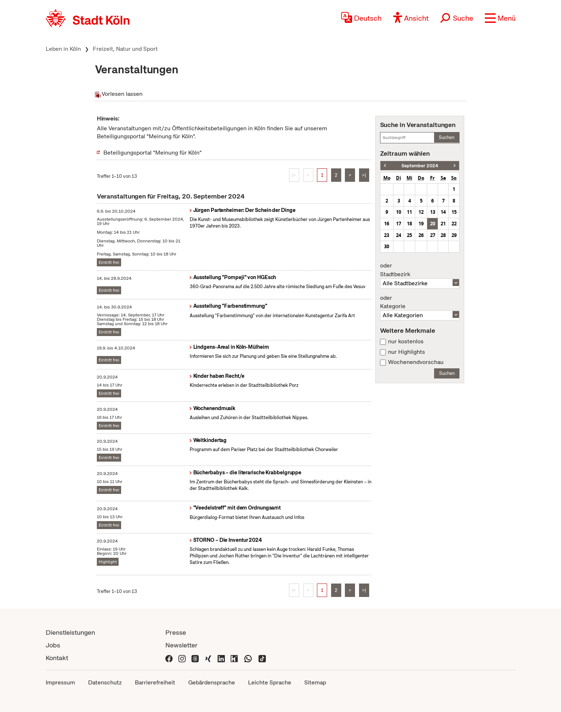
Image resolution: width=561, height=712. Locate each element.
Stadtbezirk (420, 270)
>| (364, 175)
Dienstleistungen (70, 632)
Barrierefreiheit (155, 682)
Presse (175, 632)
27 (432, 235)
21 (443, 223)
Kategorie (420, 302)
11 (409, 212)
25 (409, 235)
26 (421, 235)
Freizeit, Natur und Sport (125, 49)
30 (386, 246)
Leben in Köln (63, 49)
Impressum (60, 682)
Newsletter (181, 645)
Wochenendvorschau (416, 362)
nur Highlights (406, 352)
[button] (500, 18)
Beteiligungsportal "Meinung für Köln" (152, 152)
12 (421, 212)
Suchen (446, 137)
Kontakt (57, 658)
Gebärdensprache (211, 682)
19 (421, 223)
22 (454, 223)
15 (454, 212)
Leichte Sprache (269, 682)
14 (443, 212)
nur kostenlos (406, 341)
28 (443, 235)
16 (386, 223)
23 (386, 235)
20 (432, 223)
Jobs (53, 645)
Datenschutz (105, 682)
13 (432, 212)
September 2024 (419, 166)
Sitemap (315, 682)
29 (454, 235)
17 (398, 223)
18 (409, 223)
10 (398, 212)
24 (398, 235)
